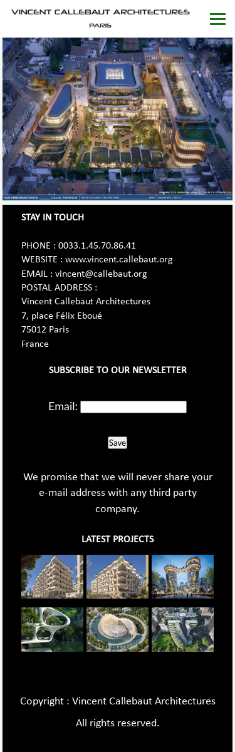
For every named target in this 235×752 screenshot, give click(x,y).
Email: (63, 406)
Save (117, 443)
